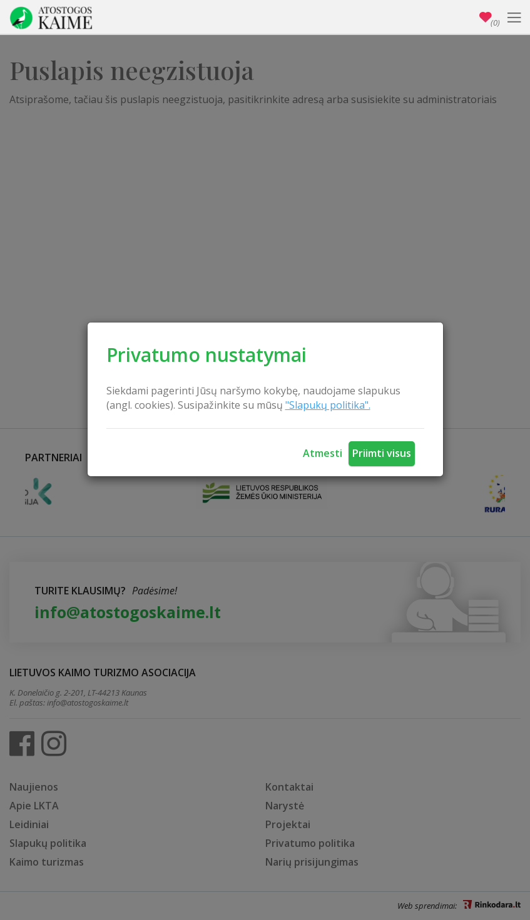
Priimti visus (381, 453)
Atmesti (322, 453)
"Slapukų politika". (327, 405)
